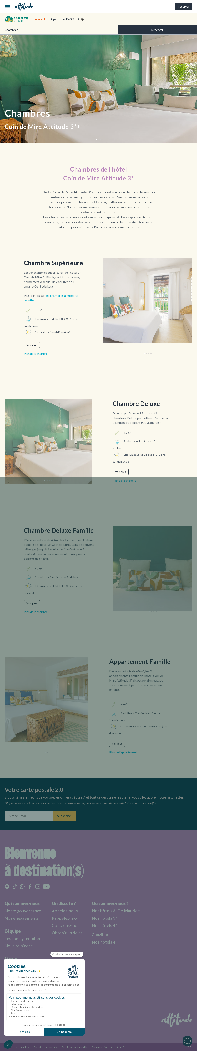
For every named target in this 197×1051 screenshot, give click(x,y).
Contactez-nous (67, 925)
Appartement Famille (140, 661)
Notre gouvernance (23, 910)
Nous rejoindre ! (20, 945)
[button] (96, 139)
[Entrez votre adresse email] (29, 816)
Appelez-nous (65, 910)
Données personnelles (17, 1047)
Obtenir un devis (67, 932)
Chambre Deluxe (136, 403)
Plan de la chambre (36, 353)
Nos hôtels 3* (104, 918)
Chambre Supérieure (53, 263)
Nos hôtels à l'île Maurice (116, 910)
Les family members (24, 938)
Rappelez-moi (65, 918)
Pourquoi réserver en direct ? (108, 1047)
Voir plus (31, 344)
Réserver (183, 6)
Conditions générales (45, 1047)
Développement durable (75, 1047)
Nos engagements (22, 918)
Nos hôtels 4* (104, 925)
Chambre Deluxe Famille (59, 530)
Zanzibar (100, 934)
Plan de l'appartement (123, 752)
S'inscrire (64, 816)
